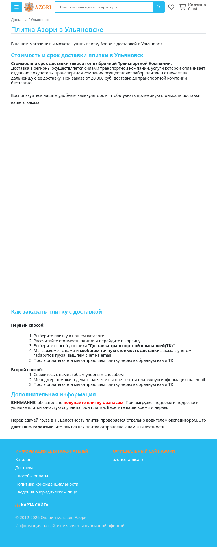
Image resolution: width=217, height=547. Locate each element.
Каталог (23, 459)
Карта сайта (32, 504)
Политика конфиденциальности (46, 484)
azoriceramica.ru (129, 459)
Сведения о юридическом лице (46, 492)
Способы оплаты (31, 475)
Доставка (24, 467)
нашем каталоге (88, 335)
